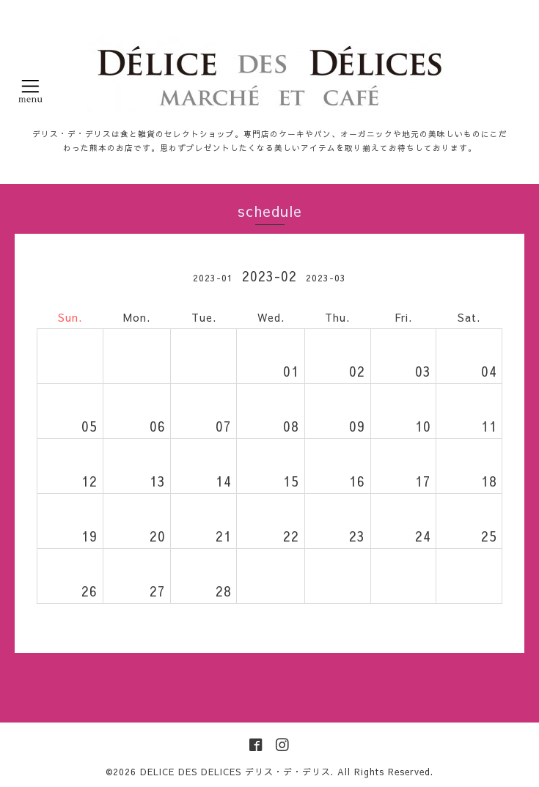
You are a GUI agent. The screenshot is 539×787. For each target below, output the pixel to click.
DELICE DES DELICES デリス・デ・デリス (235, 771)
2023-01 (213, 277)
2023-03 (326, 277)
